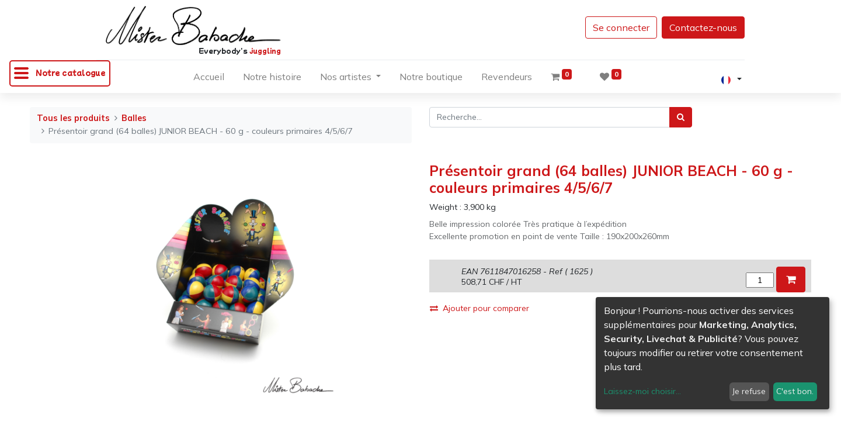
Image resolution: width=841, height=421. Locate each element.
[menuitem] (208, 79)
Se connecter (621, 27)
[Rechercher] (680, 117)
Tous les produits (73, 118)
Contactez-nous (703, 27)
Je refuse (749, 391)
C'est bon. (795, 391)
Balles (134, 118)
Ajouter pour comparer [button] (479, 308)
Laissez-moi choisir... (642, 391)
